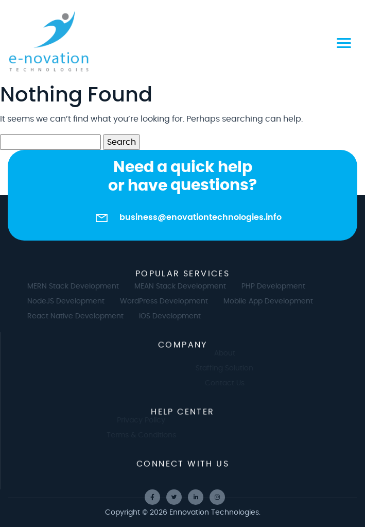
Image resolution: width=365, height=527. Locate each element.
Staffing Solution (228, 368)
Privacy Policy (137, 420)
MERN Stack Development (77, 286)
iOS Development (174, 316)
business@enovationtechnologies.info (200, 217)
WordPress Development (168, 301)
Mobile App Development (272, 301)
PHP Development (277, 286)
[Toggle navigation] (344, 41)
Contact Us (229, 383)
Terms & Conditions (136, 435)
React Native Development (79, 316)
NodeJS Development (70, 301)
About (228, 353)
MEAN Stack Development (184, 286)
